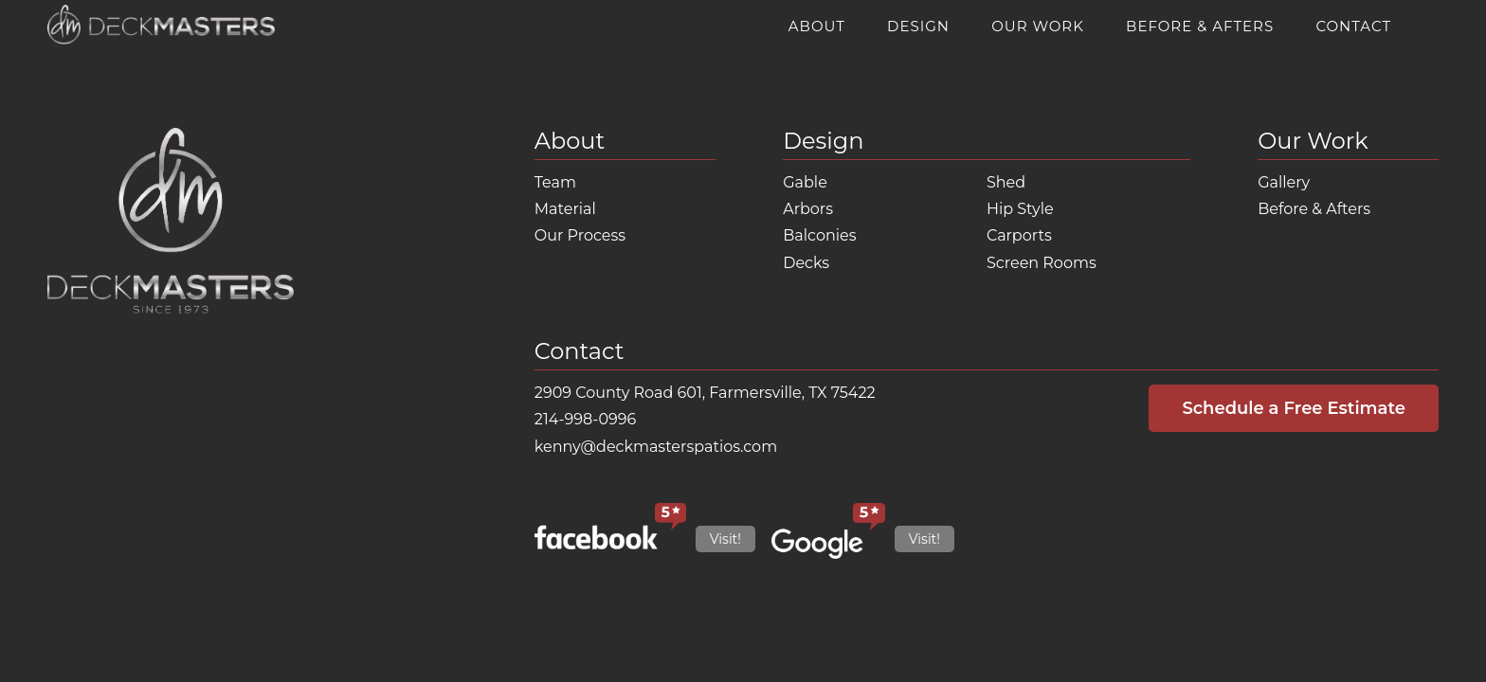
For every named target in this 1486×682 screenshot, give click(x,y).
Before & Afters (1200, 26)
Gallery (1284, 182)
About (816, 26)
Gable (805, 182)
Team (555, 182)
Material (565, 209)
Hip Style (1020, 209)
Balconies (819, 235)
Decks (806, 263)
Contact (1353, 26)
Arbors (808, 209)
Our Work (1037, 26)
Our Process (580, 235)
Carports (1019, 235)
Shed (1006, 182)
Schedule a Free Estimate (1293, 408)
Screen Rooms (1041, 263)
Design (918, 26)
